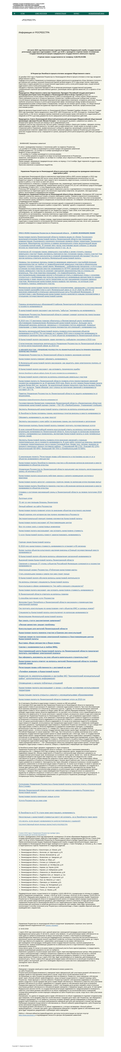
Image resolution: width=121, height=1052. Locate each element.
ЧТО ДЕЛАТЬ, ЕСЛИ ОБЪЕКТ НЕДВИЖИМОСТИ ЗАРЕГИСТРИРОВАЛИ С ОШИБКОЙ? (50, 821)
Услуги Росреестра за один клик (33, 801)
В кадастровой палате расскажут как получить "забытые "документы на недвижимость (57, 310)
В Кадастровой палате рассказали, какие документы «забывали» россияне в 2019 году (57, 340)
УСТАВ (23, 13)
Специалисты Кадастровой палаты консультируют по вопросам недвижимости (53, 612)
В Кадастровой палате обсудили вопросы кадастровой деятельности (49, 578)
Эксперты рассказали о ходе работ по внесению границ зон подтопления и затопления (57, 421)
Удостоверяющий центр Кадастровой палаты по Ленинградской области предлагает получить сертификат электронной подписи (59, 652)
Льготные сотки (25, 498)
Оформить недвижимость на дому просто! (37, 417)
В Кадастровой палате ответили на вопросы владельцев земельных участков (53, 377)
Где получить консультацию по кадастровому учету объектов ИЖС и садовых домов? (56, 608)
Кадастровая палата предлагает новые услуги (39, 796)
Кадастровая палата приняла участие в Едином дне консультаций (50, 633)
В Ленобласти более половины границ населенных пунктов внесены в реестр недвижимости (60, 413)
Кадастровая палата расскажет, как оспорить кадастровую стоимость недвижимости (56, 590)
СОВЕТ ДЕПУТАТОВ (41, 13)
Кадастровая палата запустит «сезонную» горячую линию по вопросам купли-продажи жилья (60, 482)
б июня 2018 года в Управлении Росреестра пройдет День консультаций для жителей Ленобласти (39, 834)
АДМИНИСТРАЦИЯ (60, 13)
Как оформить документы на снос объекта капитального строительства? (53, 657)
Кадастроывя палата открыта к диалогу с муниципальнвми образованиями (56, 695)
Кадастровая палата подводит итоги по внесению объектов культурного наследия (55, 510)
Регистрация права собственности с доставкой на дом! (45, 667)
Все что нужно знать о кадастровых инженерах (39, 527)
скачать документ (52, 925)
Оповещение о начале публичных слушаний (41, 683)
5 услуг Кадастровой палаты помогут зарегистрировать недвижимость (50, 535)
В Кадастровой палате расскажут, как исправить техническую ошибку (49, 369)
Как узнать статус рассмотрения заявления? (40, 621)
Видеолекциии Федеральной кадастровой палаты (41, 617)
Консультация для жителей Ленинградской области (43, 629)
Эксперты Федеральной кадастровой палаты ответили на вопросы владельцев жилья (57, 409)
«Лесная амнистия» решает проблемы (37, 625)
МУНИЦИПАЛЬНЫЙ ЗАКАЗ (96, 13)
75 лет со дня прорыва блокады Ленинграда (38, 502)
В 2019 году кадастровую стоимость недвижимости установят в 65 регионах (52, 546)
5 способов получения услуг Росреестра (36, 598)
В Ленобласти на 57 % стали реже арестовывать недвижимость (47, 813)
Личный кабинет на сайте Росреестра (35, 506)
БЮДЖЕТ (76, 13)
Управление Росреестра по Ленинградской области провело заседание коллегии (54, 355)
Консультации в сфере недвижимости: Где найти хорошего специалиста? (51, 586)
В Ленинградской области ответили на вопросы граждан (44, 594)
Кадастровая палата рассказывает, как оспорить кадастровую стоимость (51, 531)
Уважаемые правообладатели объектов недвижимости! (38, 400)
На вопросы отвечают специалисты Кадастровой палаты (44, 582)
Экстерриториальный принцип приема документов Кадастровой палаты (50, 519)
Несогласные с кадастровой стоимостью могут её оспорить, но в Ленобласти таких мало (58, 817)
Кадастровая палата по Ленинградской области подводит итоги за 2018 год (52, 699)
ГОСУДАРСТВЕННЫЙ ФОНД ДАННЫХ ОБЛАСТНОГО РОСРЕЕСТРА (43, 824)
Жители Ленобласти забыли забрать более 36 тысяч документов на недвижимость (48, 373)
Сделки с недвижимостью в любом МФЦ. (38, 647)
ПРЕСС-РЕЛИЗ (24, 233)
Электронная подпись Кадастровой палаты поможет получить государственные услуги (57, 425)
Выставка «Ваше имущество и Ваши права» (39, 643)
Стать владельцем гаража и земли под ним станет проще (44, 574)
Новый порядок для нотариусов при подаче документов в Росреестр (49, 515)
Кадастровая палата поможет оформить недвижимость (43, 359)
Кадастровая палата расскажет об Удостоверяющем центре (45, 523)
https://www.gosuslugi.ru (27, 1015)
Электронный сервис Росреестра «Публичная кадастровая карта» (48, 570)
